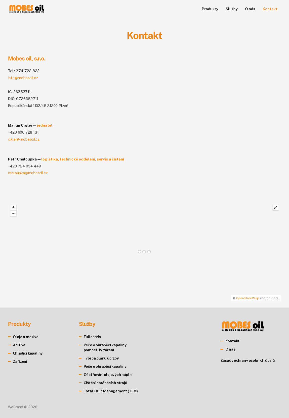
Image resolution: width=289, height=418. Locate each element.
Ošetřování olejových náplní (108, 374)
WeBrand (15, 407)
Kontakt (270, 9)
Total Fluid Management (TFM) (111, 391)
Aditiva (19, 345)
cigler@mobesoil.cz (24, 139)
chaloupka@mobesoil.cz (28, 173)
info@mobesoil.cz (23, 78)
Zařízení (20, 361)
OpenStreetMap (247, 298)
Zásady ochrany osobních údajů (248, 360)
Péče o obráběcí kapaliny (106, 366)
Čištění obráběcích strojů (106, 383)
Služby (231, 9)
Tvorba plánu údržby (101, 358)
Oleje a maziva (26, 337)
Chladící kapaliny (28, 353)
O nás (250, 9)
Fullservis (92, 337)
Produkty (210, 9)
